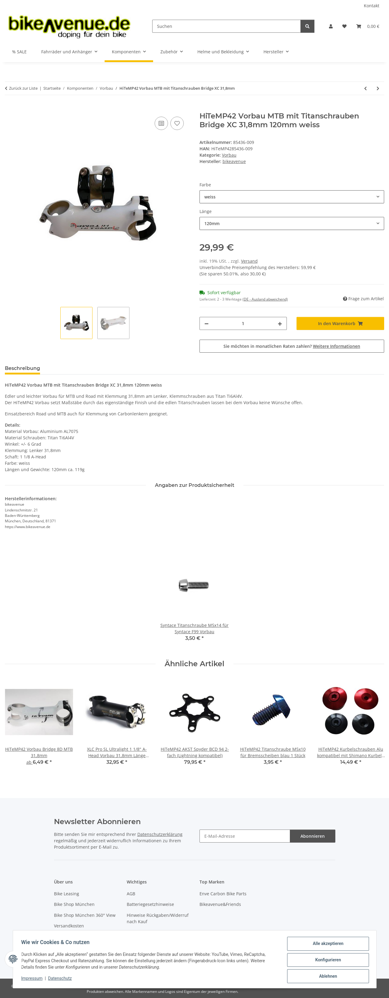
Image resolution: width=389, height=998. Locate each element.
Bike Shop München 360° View (85, 915)
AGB (131, 894)
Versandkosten (69, 926)
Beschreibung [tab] (22, 368)
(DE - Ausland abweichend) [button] (265, 299)
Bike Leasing (66, 894)
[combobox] (292, 196)
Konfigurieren (327, 960)
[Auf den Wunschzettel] (177, 123)
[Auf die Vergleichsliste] (161, 123)
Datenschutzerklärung (160, 834)
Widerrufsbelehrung (147, 932)
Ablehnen (327, 976)
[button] (330, 26)
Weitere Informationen (336, 346)
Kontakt (371, 5)
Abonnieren (312, 836)
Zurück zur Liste (23, 88)
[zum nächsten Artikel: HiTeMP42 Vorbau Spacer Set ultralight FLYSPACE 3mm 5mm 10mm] (378, 88)
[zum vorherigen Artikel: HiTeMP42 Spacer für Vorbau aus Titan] (365, 88)
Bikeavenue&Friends (220, 904)
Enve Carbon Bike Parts (223, 894)
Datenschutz (61, 979)
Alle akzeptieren (326, 945)
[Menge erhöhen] (280, 323)
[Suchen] (226, 26)
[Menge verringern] (206, 323)
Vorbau (229, 155)
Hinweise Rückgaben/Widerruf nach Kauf (158, 918)
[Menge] (243, 323)
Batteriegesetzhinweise (150, 904)
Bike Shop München (74, 904)
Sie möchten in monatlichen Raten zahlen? (291, 346)
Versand (249, 261)
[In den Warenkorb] (10, 108)
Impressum (33, 979)
